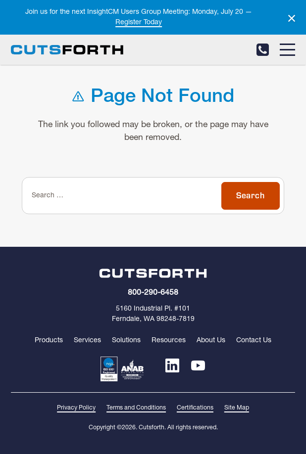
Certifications (195, 408)
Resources (169, 340)
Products (49, 340)
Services (87, 340)
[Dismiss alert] (291, 18)
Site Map (236, 408)
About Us (211, 340)
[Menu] (287, 50)
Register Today (138, 22)
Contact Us (253, 340)
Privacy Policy (76, 408)
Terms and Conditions (136, 408)
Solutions (126, 340)
